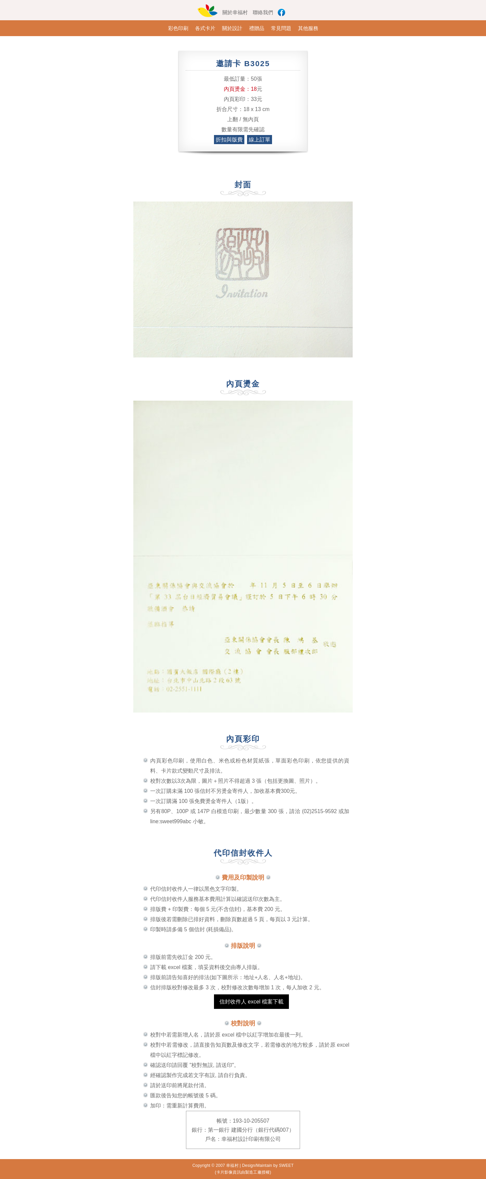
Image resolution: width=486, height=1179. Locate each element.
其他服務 (308, 28)
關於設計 (232, 28)
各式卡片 (205, 28)
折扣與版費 (229, 139)
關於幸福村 (235, 12)
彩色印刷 (178, 28)
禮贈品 (256, 28)
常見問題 (281, 28)
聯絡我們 (263, 12)
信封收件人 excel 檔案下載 (251, 1001)
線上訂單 (259, 139)
